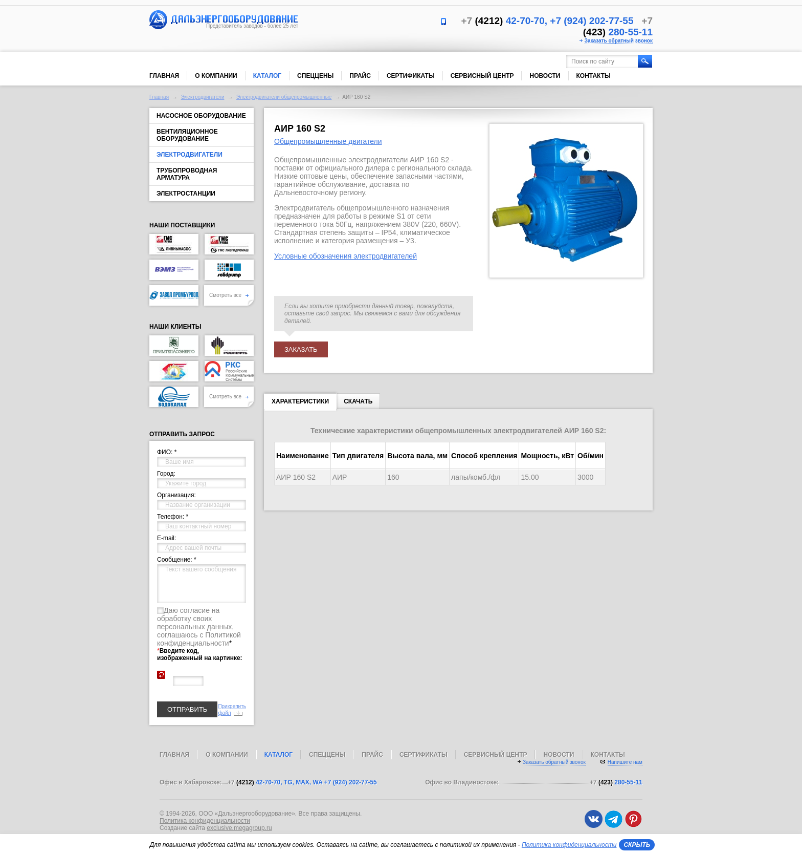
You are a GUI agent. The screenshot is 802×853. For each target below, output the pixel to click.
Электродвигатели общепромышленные (283, 97)
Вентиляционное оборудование (187, 135)
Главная (164, 75)
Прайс (360, 75)
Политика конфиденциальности (205, 820)
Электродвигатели (203, 97)
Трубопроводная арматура (187, 174)
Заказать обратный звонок (619, 41)
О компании (216, 75)
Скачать (358, 401)
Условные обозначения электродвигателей (345, 256)
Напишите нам (625, 762)
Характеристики (300, 403)
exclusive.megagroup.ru (239, 827)
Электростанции (186, 193)
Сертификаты (411, 75)
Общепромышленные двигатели (328, 141)
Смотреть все (229, 295)
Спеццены (315, 75)
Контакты (593, 75)
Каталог (267, 75)
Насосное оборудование (201, 115)
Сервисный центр (482, 75)
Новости (544, 75)
